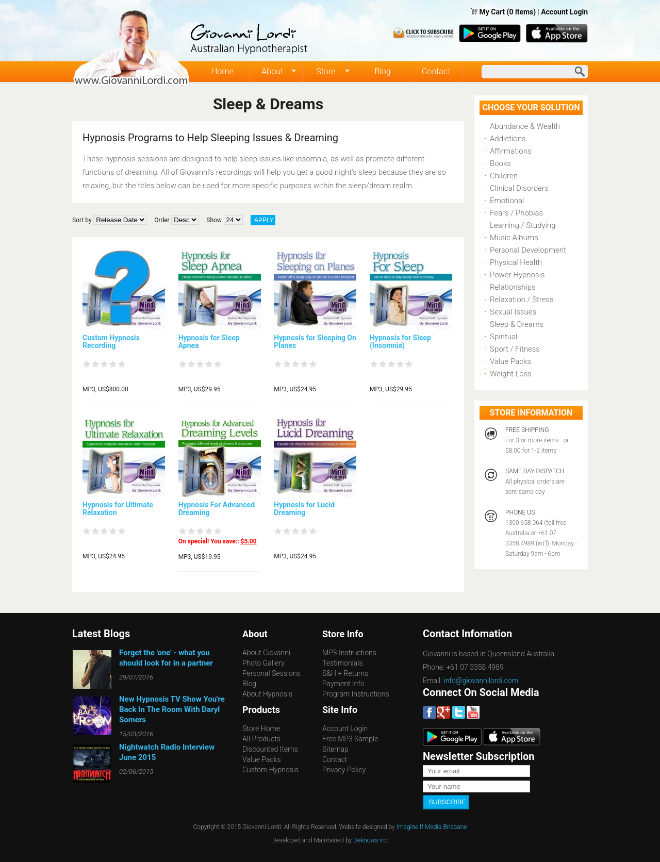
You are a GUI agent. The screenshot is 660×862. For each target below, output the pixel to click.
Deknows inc (370, 839)
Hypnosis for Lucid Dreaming (304, 509)
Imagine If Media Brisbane (432, 826)
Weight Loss (511, 373)
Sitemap (335, 749)
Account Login (564, 12)
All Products (261, 739)
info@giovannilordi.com (481, 680)
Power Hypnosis (517, 274)
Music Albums (514, 237)
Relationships (513, 287)
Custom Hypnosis (270, 770)
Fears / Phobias (516, 213)
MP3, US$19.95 (199, 556)
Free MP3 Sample (350, 739)
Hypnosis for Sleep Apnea (209, 342)
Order (161, 220)
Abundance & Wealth (525, 126)
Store (326, 72)
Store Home (261, 728)
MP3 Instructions (349, 653)
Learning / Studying (523, 225)
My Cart (492, 12)
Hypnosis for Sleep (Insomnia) (400, 342)
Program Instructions (355, 694)
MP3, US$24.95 (295, 389)
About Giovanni (266, 653)
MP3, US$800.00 (105, 389)
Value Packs (510, 361)
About (273, 72)
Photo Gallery (263, 663)
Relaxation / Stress (522, 299)
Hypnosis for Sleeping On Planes (315, 342)
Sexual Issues (513, 312)
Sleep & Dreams (516, 324)
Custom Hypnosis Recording (111, 342)
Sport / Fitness (515, 349)
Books (500, 163)
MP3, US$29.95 (199, 389)
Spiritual (503, 336)
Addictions (508, 138)
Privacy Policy (344, 770)
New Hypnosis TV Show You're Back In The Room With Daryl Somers (172, 709)
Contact (436, 71)
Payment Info (343, 683)
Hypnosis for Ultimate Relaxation (117, 509)
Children (504, 175)
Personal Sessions (271, 673)
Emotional (507, 200)
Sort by (82, 220)
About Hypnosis (267, 694)
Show (214, 220)
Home (222, 71)
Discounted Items (270, 749)
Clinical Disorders (519, 188)
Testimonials (342, 663)
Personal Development (528, 250)
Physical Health (516, 262)
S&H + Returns (345, 673)
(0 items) (521, 12)
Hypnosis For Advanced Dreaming (216, 509)
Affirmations (511, 151)
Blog (382, 71)
